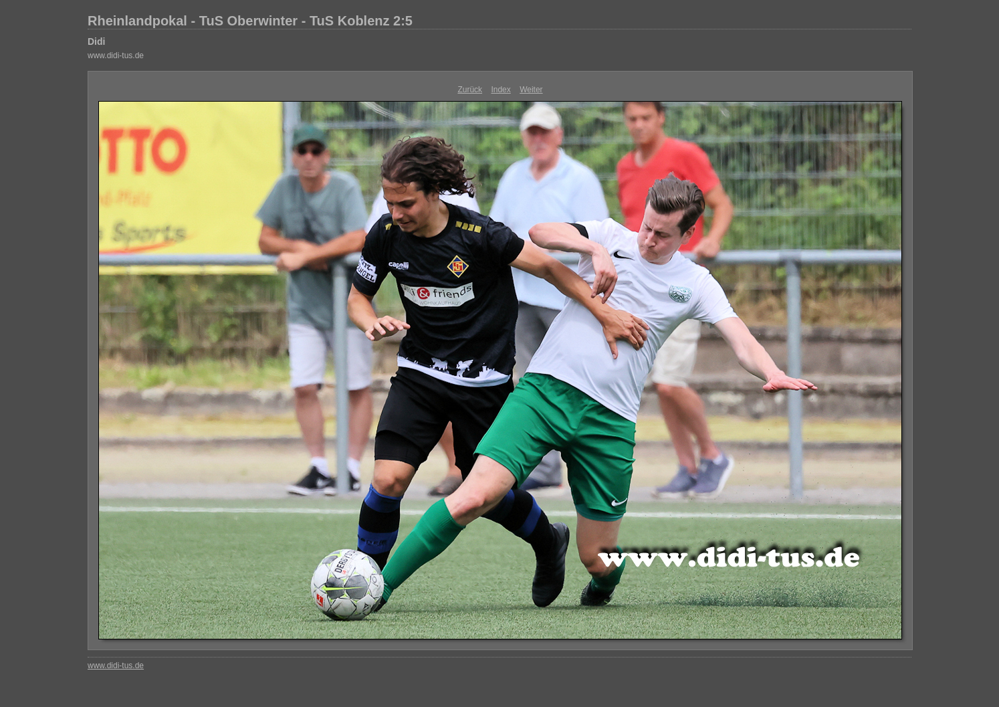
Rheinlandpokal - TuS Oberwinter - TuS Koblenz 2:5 (250, 20)
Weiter (531, 89)
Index (500, 89)
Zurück (469, 89)
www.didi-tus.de (116, 55)
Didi (96, 41)
